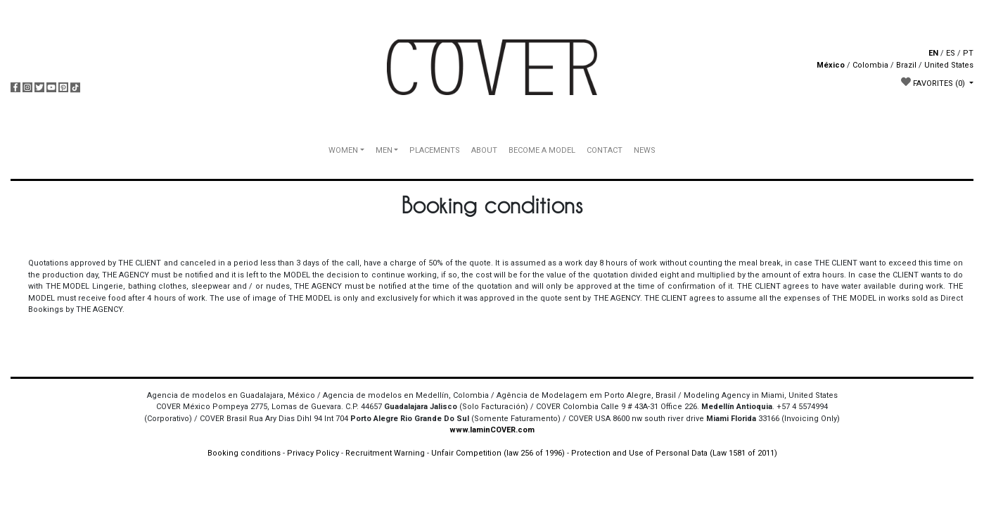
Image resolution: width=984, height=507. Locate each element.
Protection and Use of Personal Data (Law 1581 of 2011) (674, 453)
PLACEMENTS (434, 150)
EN (933, 53)
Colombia (870, 65)
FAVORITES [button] (934, 82)
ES (950, 53)
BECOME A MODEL (542, 150)
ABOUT (484, 150)
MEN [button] (384, 150)
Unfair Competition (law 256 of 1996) (498, 453)
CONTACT (604, 150)
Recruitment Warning (385, 453)
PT (968, 53)
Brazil (906, 65)
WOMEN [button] (343, 150)
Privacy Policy (313, 453)
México (831, 65)
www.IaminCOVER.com (492, 429)
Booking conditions (244, 453)
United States (948, 65)
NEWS (645, 150)
